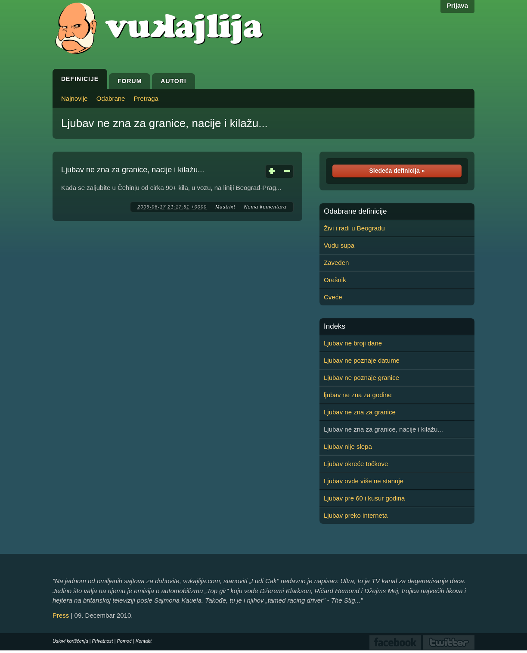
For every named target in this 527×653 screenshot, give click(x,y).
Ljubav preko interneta (356, 515)
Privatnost (102, 641)
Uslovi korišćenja (70, 641)
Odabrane (110, 98)
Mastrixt (225, 206)
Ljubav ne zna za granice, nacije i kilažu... (164, 123)
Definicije (80, 78)
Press (61, 615)
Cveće (333, 297)
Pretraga (145, 98)
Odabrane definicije (355, 211)
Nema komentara (265, 206)
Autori (173, 81)
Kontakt (144, 641)
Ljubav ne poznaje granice (361, 377)
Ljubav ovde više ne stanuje (363, 481)
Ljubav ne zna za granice (360, 412)
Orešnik (335, 279)
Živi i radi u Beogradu (354, 228)
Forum (130, 81)
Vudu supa (339, 245)
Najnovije (74, 98)
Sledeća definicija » (397, 170)
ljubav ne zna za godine (358, 394)
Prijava (457, 5)
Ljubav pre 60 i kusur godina (364, 498)
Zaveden (336, 262)
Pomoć (124, 641)
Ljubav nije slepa (348, 446)
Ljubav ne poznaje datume (362, 360)
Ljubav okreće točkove (356, 463)
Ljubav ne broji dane (353, 343)
